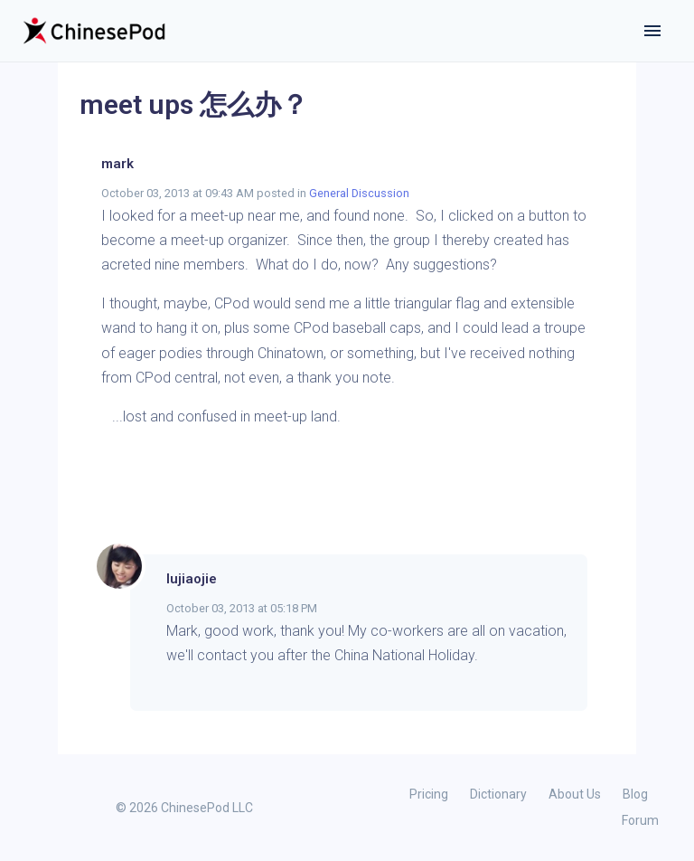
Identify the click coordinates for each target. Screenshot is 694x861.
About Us (575, 794)
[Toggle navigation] (652, 31)
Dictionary (498, 794)
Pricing (428, 794)
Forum (640, 820)
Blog (635, 794)
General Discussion (359, 193)
